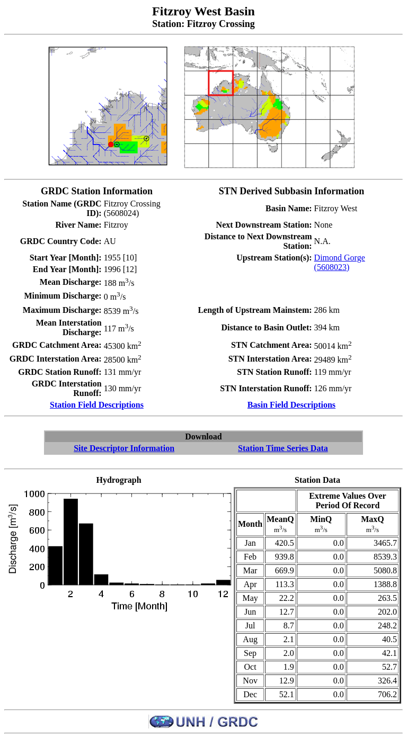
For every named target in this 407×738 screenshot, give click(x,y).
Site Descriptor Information (124, 448)
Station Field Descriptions (97, 404)
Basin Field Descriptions (291, 404)
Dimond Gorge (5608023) (339, 262)
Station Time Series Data (283, 448)
